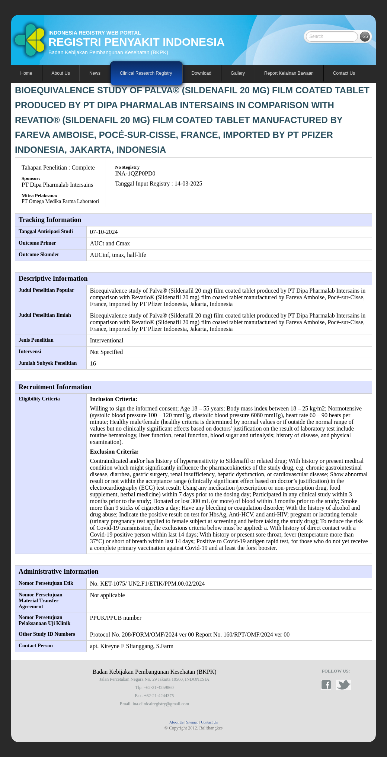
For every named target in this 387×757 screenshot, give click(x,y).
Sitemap (192, 722)
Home (26, 73)
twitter (343, 685)
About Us (176, 722)
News (94, 73)
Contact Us (344, 73)
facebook (328, 685)
